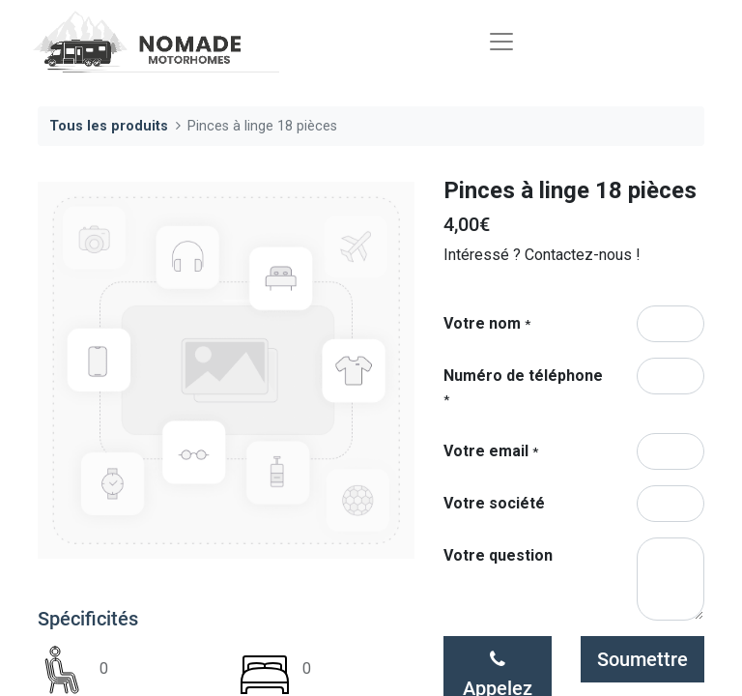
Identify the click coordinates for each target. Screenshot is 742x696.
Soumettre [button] (642, 659)
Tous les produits (108, 126)
